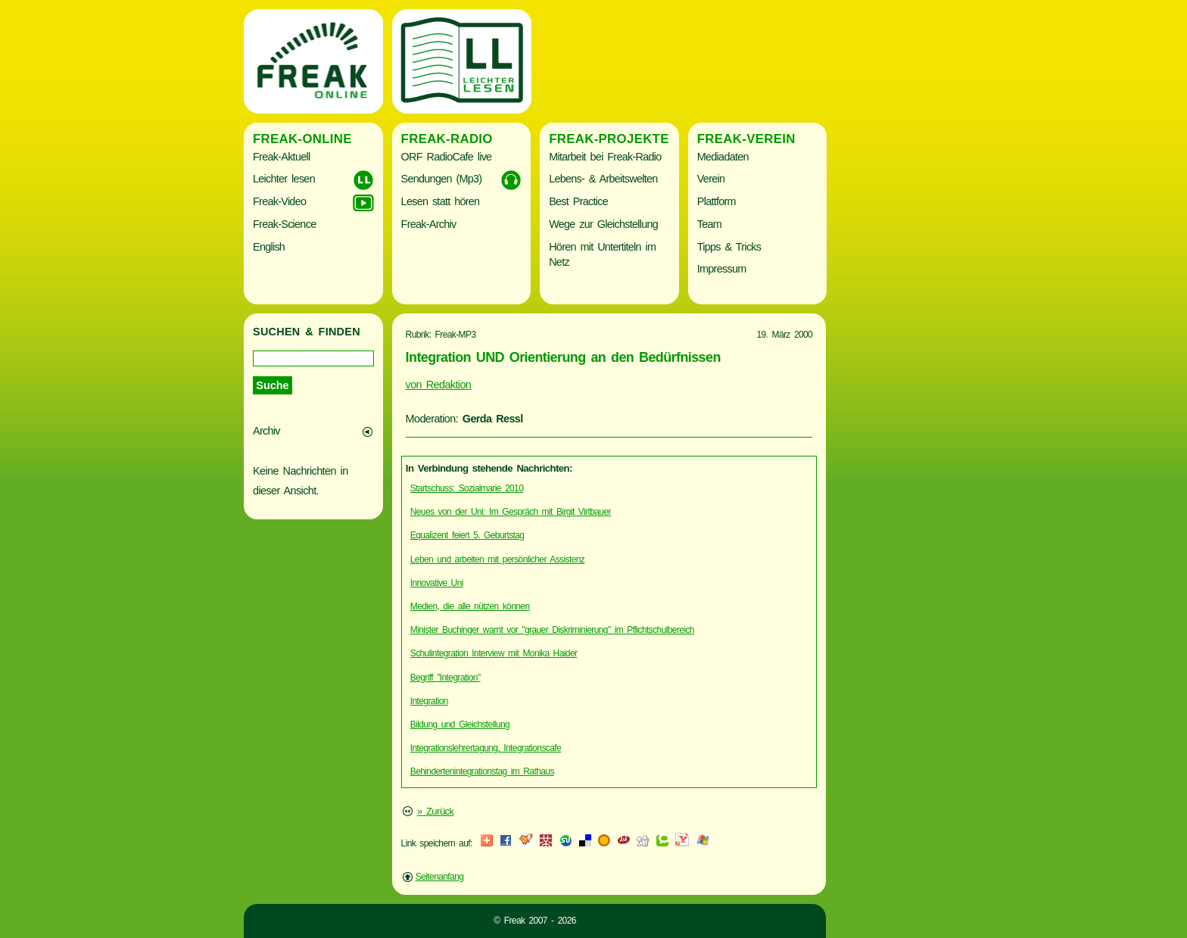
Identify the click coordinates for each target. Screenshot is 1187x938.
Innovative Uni (436, 583)
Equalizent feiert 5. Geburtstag (467, 535)
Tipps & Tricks (729, 247)
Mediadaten (723, 157)
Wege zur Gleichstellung (603, 224)
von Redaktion (439, 385)
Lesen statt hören (440, 201)
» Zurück (435, 811)
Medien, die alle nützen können (470, 606)
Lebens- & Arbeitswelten (603, 179)
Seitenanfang (440, 876)
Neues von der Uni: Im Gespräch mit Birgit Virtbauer (510, 511)
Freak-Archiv (428, 224)
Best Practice (578, 201)
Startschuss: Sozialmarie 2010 (466, 488)
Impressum (721, 269)
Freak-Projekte (609, 139)
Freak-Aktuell (281, 157)
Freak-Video (279, 201)
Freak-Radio (447, 139)
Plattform (716, 201)
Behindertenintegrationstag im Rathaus (482, 771)
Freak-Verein (746, 139)
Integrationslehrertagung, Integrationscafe (485, 748)
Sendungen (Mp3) (441, 179)
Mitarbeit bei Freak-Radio (605, 157)
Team (709, 224)
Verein (710, 179)
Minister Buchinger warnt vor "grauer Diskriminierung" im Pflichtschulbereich (552, 630)
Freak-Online (302, 139)
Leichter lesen (284, 179)
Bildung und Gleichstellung (459, 724)
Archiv (266, 431)
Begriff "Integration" (445, 677)
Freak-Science (284, 224)
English (269, 247)
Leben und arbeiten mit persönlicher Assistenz (497, 559)
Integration (429, 701)
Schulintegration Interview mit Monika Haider (494, 653)
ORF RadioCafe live (446, 157)
